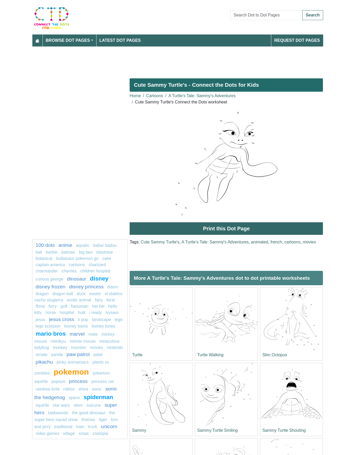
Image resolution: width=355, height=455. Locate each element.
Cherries (69, 271)
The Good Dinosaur (88, 413)
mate (93, 334)
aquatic (82, 245)
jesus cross (61, 319)
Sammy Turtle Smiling (217, 430)
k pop (83, 319)
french (276, 242)
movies (309, 242)
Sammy (139, 430)
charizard (97, 264)
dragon (42, 293)
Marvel (77, 334)
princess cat (102, 381)
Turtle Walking (210, 355)
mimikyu (58, 341)
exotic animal (79, 300)
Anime (65, 245)
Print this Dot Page (226, 228)
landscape (101, 319)
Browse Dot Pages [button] (68, 40)
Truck (92, 426)
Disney (99, 278)
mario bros (51, 333)
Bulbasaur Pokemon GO (77, 258)
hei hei (98, 306)
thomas (88, 419)
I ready (95, 312)
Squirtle (43, 405)
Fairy (99, 300)
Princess (78, 381)
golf (64, 306)
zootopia (100, 433)
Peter (98, 354)
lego (119, 319)
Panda (57, 354)
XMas (83, 433)
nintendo (115, 347)
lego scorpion (48, 326)
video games (47, 433)
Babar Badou (105, 245)
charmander (47, 271)
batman (68, 252)
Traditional (63, 426)
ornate (41, 354)
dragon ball (62, 293)
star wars (61, 405)
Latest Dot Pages (120, 40)
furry (53, 306)
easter (95, 293)
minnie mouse (83, 341)
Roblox (69, 389)
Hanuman (79, 306)
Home (135, 96)
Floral (40, 306)
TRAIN (80, 426)
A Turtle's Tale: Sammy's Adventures (202, 96)
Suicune (93, 405)
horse (50, 312)
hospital (67, 312)
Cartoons (154, 96)
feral (111, 300)
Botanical (44, 258)
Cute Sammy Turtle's (160, 242)
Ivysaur (112, 312)
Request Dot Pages (297, 40)
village (69, 433)
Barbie (51, 252)
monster (78, 347)
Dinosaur (76, 279)
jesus (40, 319)
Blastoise (105, 252)
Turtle (137, 355)
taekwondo (58, 413)
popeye (58, 381)
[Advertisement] (177, 60)
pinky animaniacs (73, 362)
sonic (96, 389)
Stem (78, 405)
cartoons (292, 242)
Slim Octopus (274, 355)
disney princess (86, 286)
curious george (49, 279)
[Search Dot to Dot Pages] (266, 15)
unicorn (109, 426)
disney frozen (50, 286)
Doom (112, 287)
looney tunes (103, 326)
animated (259, 242)
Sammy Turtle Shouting (284, 430)
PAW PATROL (78, 354)
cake (106, 258)
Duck (81, 293)
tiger (103, 419)
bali (39, 252)
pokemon (71, 371)
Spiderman (98, 397)
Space (75, 397)
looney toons (76, 326)
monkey (60, 347)
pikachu (44, 362)
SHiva (83, 389)
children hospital (95, 271)
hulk (82, 312)
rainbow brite (48, 389)
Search (313, 15)
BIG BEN (86, 252)
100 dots (45, 245)
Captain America (50, 264)
